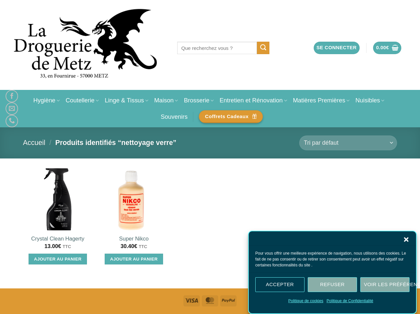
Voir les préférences (387, 284)
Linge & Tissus (126, 100)
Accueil (34, 142)
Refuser (332, 284)
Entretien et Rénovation (253, 100)
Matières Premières (321, 100)
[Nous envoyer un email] (12, 108)
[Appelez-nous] (12, 121)
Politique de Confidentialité (349, 301)
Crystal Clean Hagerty (57, 239)
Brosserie (199, 100)
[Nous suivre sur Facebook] (12, 96)
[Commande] (348, 143)
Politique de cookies (306, 301)
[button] (406, 239)
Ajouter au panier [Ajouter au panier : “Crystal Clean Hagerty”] (58, 259)
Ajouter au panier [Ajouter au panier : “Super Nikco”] (134, 259)
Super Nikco (134, 239)
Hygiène (46, 100)
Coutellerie (82, 100)
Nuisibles (369, 100)
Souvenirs (174, 116)
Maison (166, 100)
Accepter (280, 284)
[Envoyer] (263, 48)
